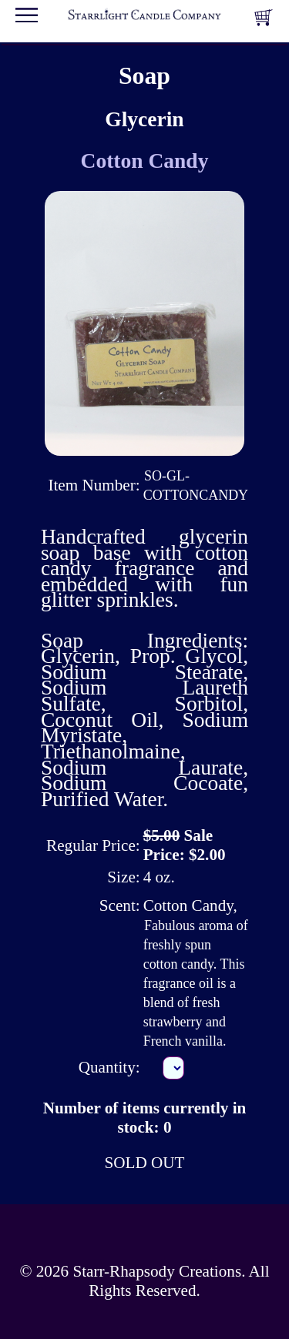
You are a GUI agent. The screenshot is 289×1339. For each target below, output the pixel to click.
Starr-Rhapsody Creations (156, 1271)
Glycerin (144, 119)
